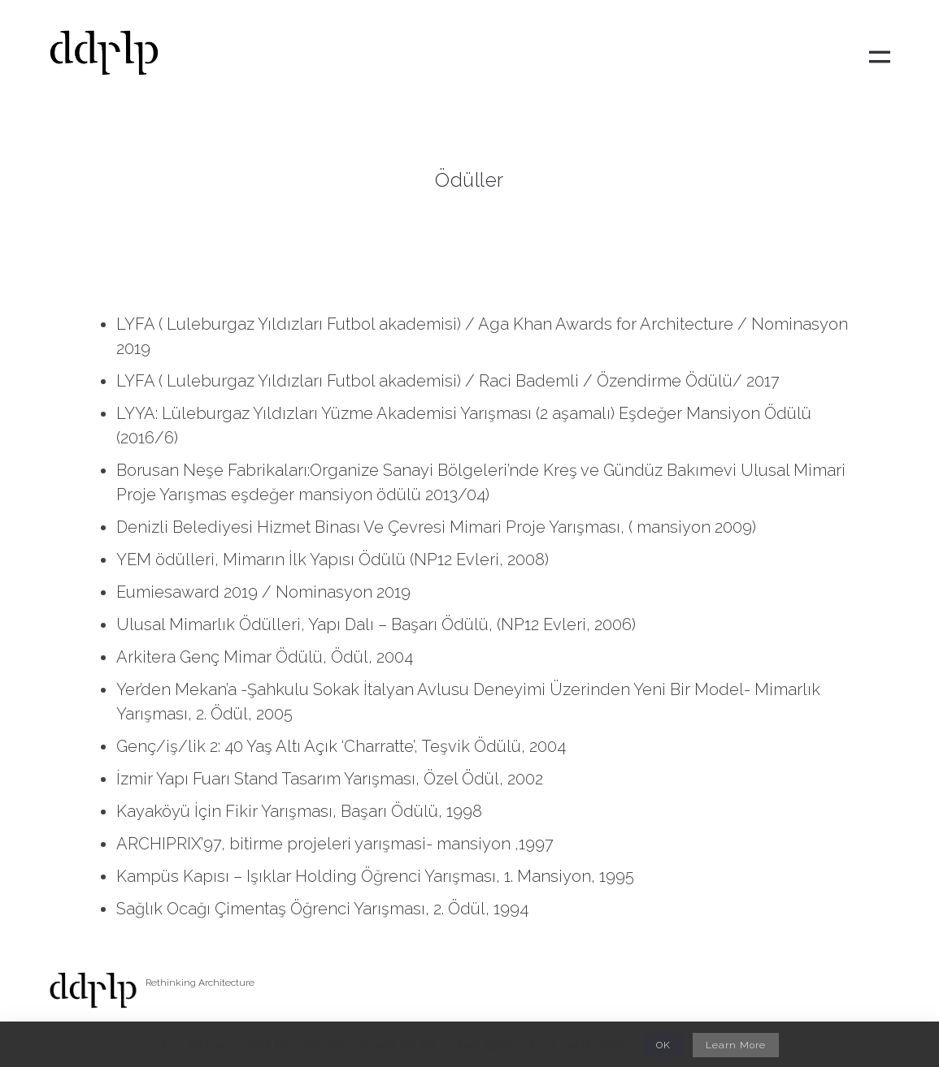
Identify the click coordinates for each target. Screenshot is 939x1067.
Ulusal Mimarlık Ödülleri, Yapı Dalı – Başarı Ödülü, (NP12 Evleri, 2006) (376, 624)
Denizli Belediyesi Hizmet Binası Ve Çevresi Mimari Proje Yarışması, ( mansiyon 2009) (436, 527)
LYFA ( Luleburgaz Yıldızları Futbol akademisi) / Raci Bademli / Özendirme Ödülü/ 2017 (450, 381)
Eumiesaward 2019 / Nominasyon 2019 (263, 592)
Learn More (736, 1045)
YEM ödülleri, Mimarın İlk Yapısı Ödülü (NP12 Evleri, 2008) (332, 559)
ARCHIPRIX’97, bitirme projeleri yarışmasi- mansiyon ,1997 (335, 843)
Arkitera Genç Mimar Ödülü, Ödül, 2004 (264, 657)
